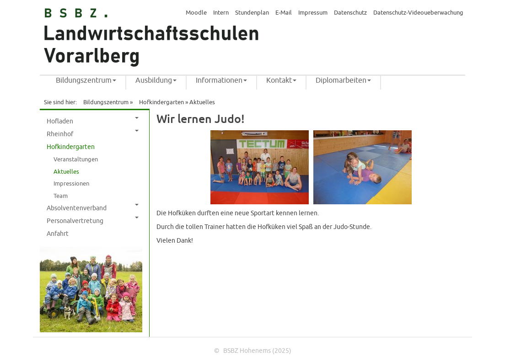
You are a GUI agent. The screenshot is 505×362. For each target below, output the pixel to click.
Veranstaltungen (76, 159)
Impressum (313, 13)
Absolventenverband (93, 208)
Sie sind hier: (60, 102)
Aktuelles (66, 172)
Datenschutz (350, 13)
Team (61, 196)
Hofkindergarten (161, 102)
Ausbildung (156, 80)
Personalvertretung (93, 220)
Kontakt (281, 80)
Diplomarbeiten (343, 80)
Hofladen (93, 121)
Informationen (221, 80)
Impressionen (71, 184)
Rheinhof (93, 134)
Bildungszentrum (86, 80)
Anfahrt (58, 233)
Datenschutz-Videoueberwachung (418, 13)
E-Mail (283, 13)
